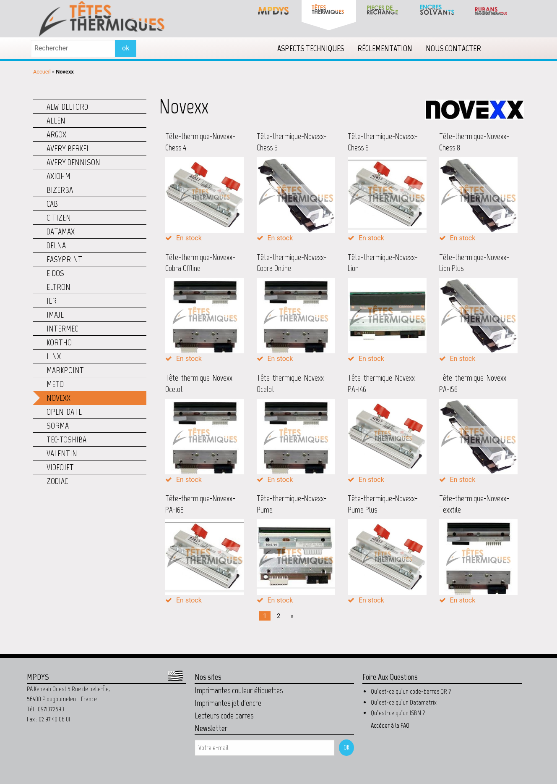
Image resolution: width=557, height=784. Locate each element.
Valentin (62, 453)
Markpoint (65, 370)
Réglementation (384, 48)
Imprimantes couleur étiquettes (239, 690)
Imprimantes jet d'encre (228, 703)
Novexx (58, 398)
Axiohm (58, 176)
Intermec (62, 329)
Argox (56, 134)
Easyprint (64, 259)
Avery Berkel (68, 148)
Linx (54, 356)
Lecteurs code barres (224, 715)
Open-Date (64, 412)
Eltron (58, 287)
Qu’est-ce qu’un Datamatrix (404, 702)
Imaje (55, 315)
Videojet (60, 467)
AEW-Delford (67, 107)
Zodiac (57, 481)
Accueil (42, 71)
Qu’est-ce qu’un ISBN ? (398, 713)
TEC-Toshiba (66, 439)
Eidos (55, 273)
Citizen (59, 218)
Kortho (59, 342)
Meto (55, 384)
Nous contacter (453, 48)
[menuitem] (311, 48)
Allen (56, 121)
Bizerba (60, 190)
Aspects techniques (310, 48)
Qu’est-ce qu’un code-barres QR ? (411, 691)
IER (52, 301)
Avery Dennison (73, 162)
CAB (52, 204)
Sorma (58, 426)
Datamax (61, 231)
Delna (56, 245)
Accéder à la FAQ (390, 725)
